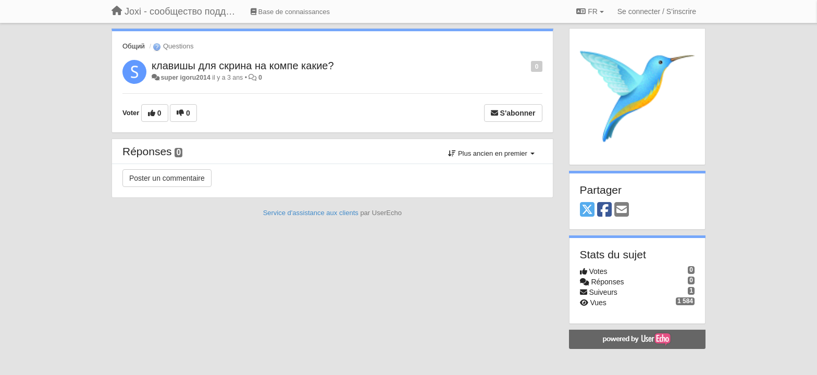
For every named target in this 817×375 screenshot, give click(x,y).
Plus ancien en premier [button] (491, 153)
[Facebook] (604, 210)
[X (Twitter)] (587, 210)
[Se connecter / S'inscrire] (656, 11)
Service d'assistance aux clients (310, 213)
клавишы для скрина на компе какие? (243, 65)
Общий (133, 46)
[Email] (621, 210)
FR (589, 11)
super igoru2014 (185, 77)
